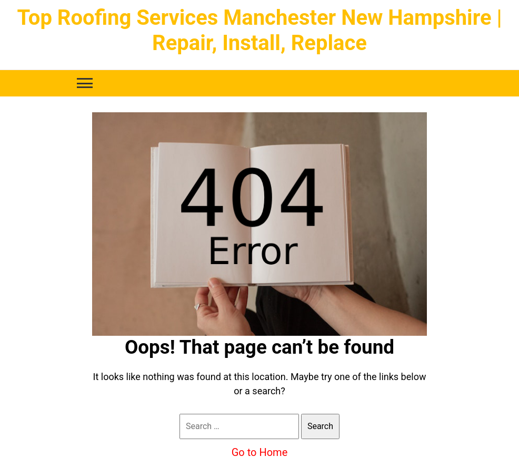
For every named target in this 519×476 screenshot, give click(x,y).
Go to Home (260, 452)
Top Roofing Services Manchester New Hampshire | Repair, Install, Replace (259, 30)
